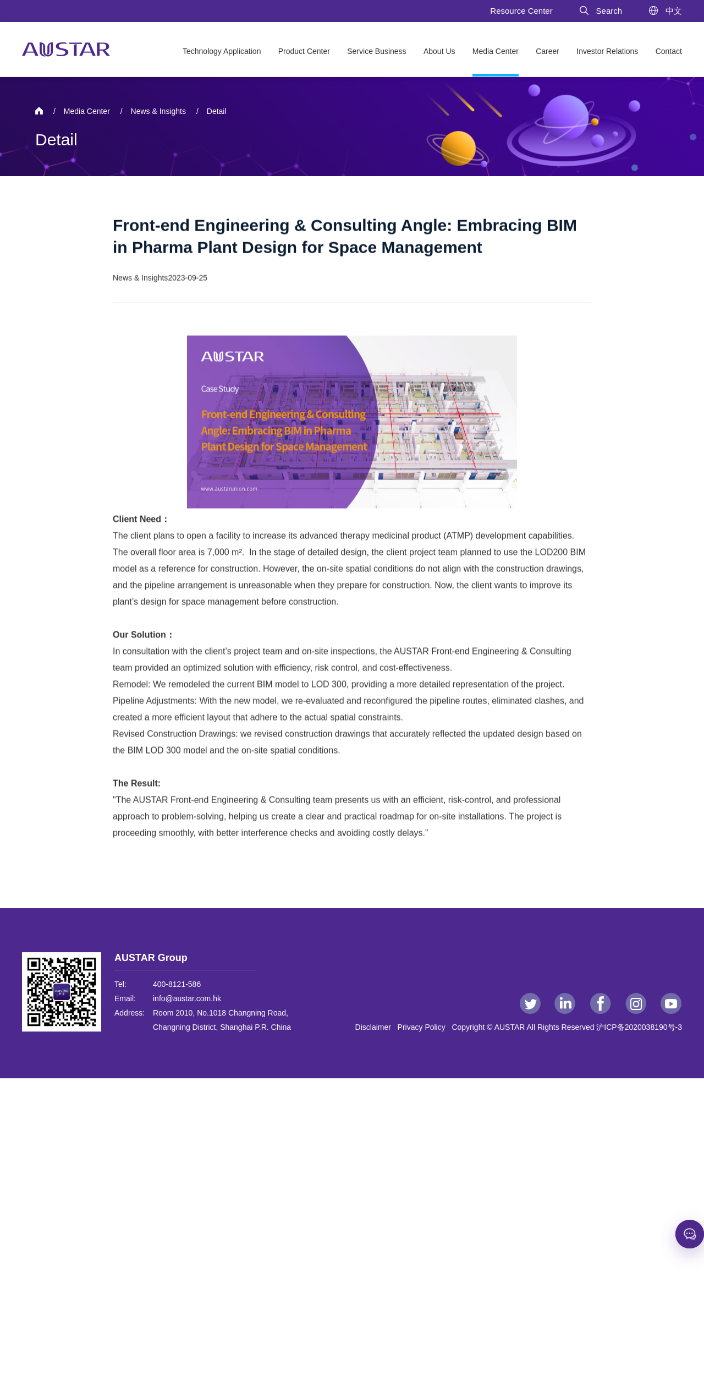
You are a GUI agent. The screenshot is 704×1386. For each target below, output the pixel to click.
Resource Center (521, 10)
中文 (665, 10)
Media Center (495, 51)
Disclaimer (375, 1027)
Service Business (376, 51)
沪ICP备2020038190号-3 (639, 1027)
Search (601, 10)
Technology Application (222, 51)
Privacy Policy (424, 1027)
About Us (439, 51)
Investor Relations (607, 51)
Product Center (304, 51)
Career (547, 51)
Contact (669, 51)
